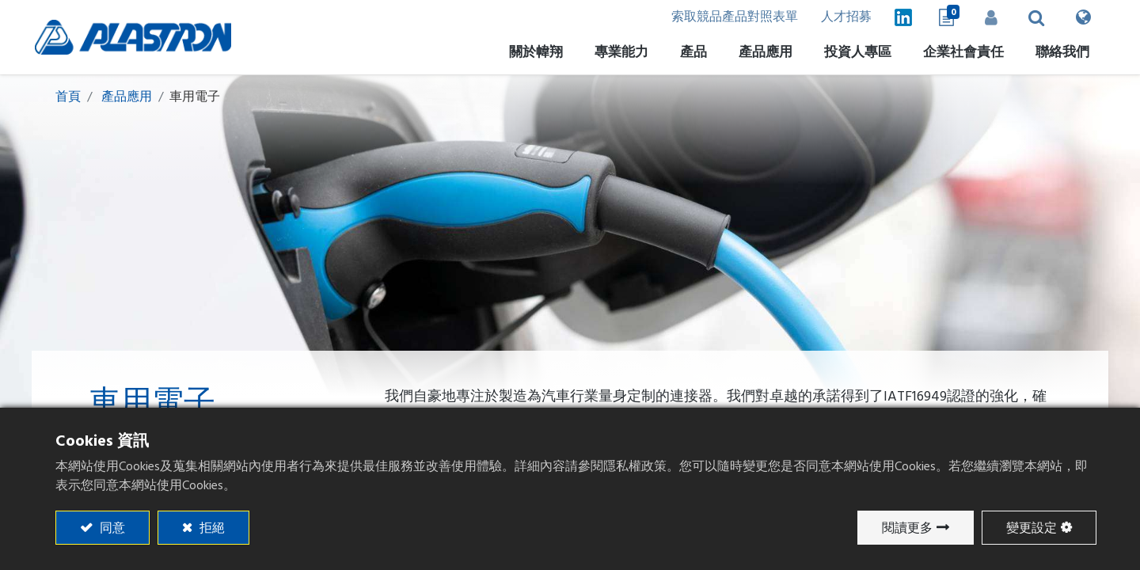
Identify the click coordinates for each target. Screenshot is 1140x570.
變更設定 (1031, 528)
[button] (1031, 17)
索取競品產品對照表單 (726, 17)
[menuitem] (851, 55)
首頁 (68, 97)
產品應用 (126, 97)
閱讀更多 (907, 528)
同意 (111, 528)
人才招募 (838, 17)
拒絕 (210, 528)
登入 (985, 17)
